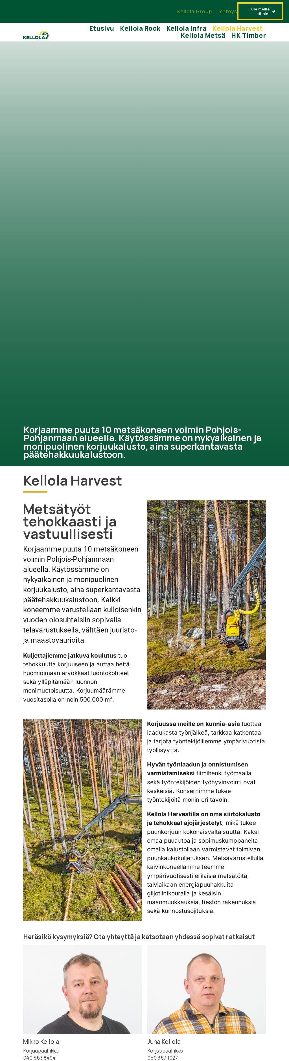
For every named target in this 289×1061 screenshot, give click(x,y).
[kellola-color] (36, 33)
